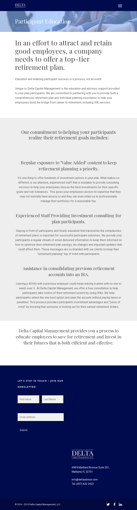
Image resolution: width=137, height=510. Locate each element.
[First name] (28, 399)
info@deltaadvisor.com (85, 479)
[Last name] (53, 399)
